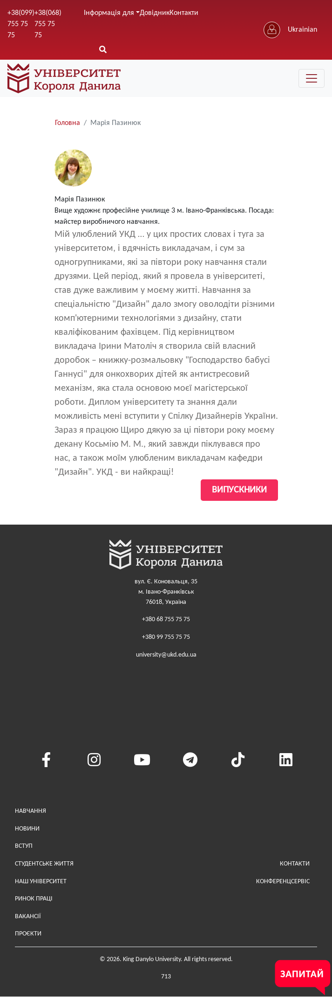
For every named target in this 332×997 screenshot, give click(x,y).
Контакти (183, 13)
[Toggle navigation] (311, 78)
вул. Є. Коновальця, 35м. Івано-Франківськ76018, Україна (166, 591)
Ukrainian (302, 30)
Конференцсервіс (283, 881)
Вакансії (28, 916)
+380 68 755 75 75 (166, 619)
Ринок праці (34, 898)
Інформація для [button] (109, 13)
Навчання (30, 811)
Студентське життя (44, 863)
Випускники (239, 490)
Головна (67, 123)
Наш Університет (41, 881)
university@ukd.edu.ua (166, 654)
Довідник (154, 13)
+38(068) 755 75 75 (47, 24)
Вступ (24, 846)
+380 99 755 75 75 (166, 637)
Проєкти (28, 933)
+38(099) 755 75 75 (20, 24)
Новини (27, 828)
